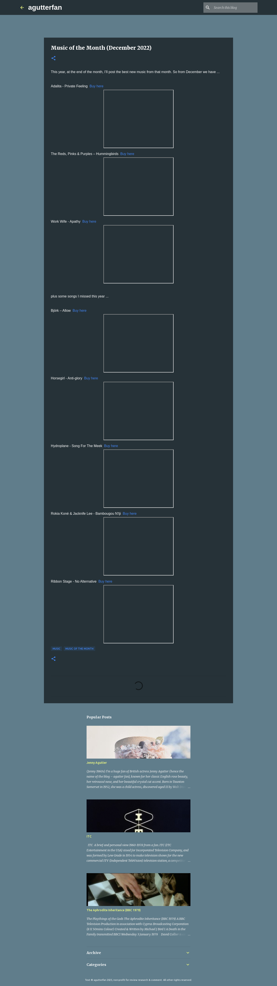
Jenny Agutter (97, 762)
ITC (89, 836)
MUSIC (56, 648)
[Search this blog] (235, 7)
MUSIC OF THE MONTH (79, 648)
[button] (53, 58)
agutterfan (45, 7)
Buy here (96, 86)
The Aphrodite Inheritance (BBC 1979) (114, 910)
